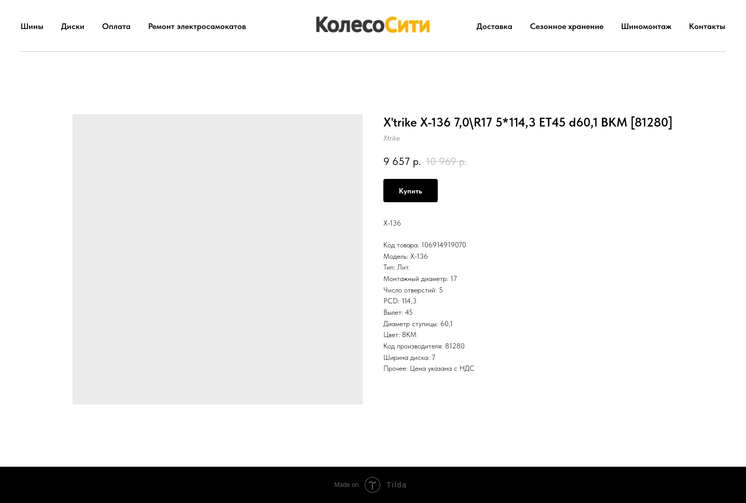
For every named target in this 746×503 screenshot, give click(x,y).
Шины (32, 26)
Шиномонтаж (646, 26)
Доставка (494, 26)
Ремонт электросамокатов (197, 26)
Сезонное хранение (567, 26)
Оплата (116, 26)
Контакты (707, 26)
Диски (72, 26)
